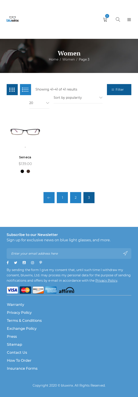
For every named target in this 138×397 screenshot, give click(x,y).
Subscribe (125, 253)
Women (68, 59)
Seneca (25, 157)
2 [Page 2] (76, 198)
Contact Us (17, 352)
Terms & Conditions (24, 320)
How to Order (19, 360)
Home (53, 59)
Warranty (15, 305)
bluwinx (67, 385)
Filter (120, 90)
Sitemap (14, 344)
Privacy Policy (106, 281)
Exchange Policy (22, 328)
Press (12, 336)
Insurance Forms (22, 368)
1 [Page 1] (62, 198)
